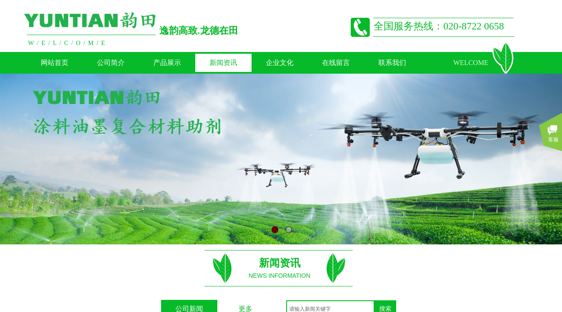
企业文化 (280, 62)
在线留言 (336, 62)
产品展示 (167, 62)
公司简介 (111, 62)
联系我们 (392, 62)
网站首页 (54, 62)
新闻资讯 (223, 62)
